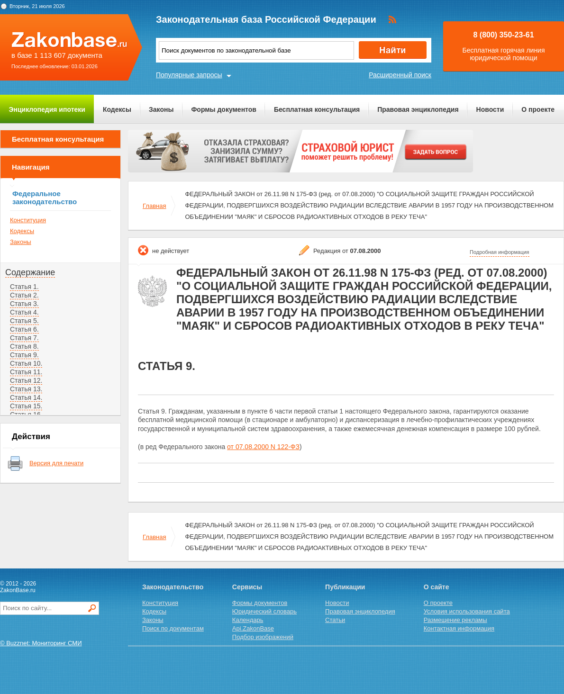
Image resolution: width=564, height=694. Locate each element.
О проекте (538, 109)
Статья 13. (26, 389)
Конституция (28, 220)
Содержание (30, 272)
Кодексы (117, 109)
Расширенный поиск (400, 75)
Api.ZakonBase (253, 628)
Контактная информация (459, 628)
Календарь (248, 619)
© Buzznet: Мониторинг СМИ (41, 643)
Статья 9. (24, 355)
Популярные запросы (189, 75)
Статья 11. (26, 372)
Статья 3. (24, 303)
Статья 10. (26, 363)
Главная (154, 205)
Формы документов (223, 109)
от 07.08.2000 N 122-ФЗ (263, 447)
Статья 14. (26, 397)
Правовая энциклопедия (417, 109)
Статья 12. (26, 380)
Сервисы (247, 587)
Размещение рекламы (455, 619)
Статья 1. (24, 286)
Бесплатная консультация (317, 109)
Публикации (345, 587)
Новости (490, 109)
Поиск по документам (173, 628)
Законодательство (172, 587)
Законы (161, 109)
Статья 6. (24, 329)
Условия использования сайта (467, 611)
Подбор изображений (262, 636)
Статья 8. (24, 346)
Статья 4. (24, 312)
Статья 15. (26, 406)
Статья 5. (24, 320)
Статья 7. (24, 338)
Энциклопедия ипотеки (47, 109)
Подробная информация (499, 252)
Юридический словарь (264, 611)
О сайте (436, 587)
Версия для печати (56, 463)
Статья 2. (24, 295)
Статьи (335, 619)
